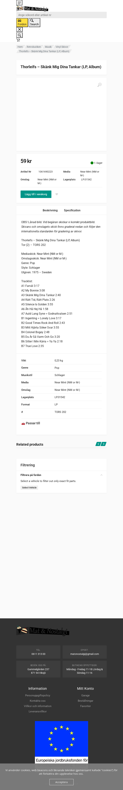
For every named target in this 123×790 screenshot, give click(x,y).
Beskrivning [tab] (50, 210)
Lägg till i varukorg (36, 194)
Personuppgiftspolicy (37, 695)
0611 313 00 (38, 654)
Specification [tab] (72, 210)
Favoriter (85, 706)
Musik (48, 46)
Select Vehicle (29, 487)
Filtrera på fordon (61, 475)
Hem (20, 46)
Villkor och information (37, 706)
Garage (85, 695)
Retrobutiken (34, 46)
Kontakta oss (38, 700)
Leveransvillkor (38, 711)
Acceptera (61, 782)
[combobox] (61, 15)
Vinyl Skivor (62, 46)
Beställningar (85, 700)
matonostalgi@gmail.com (84, 654)
